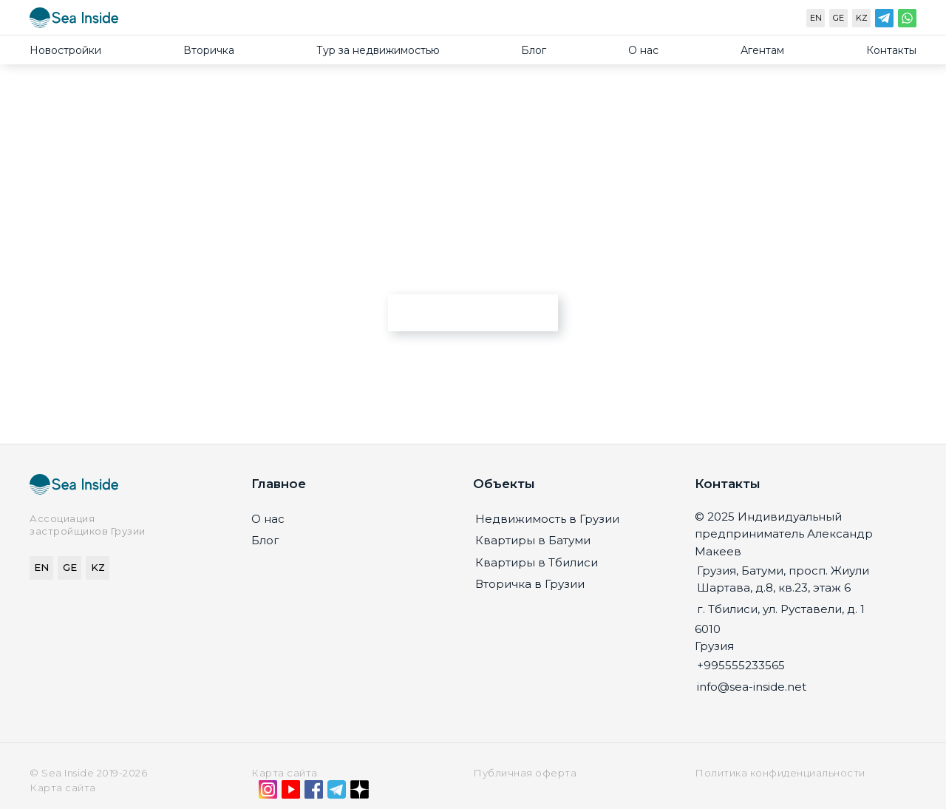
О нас (643, 50)
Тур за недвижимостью (378, 50)
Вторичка (208, 50)
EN (816, 18)
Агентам (762, 50)
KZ (862, 18)
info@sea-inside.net (751, 687)
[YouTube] (291, 792)
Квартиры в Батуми (533, 540)
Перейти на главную (473, 312)
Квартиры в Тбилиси (536, 562)
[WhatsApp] (907, 21)
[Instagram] (268, 792)
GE (838, 18)
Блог (533, 50)
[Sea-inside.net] (74, 21)
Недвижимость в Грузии (547, 519)
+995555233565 (741, 665)
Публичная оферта (524, 773)
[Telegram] (884, 21)
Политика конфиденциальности (780, 773)
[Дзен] (359, 792)
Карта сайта (284, 773)
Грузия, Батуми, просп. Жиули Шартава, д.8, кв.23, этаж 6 (783, 579)
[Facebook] (313, 792)
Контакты (891, 50)
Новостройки (65, 50)
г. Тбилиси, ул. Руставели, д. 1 (781, 609)
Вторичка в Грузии (530, 584)
